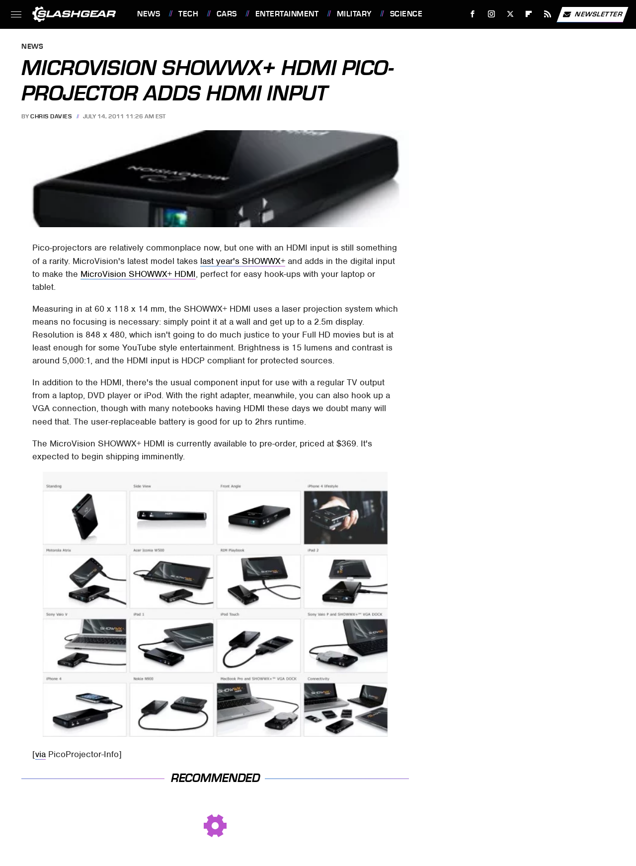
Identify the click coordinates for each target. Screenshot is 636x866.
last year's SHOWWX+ (242, 261)
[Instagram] (491, 14)
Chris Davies (51, 116)
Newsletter (592, 14)
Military (354, 13)
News (148, 13)
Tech (188, 13)
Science (406, 13)
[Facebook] (473, 14)
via (40, 754)
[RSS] (548, 14)
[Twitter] (510, 14)
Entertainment (287, 13)
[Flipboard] (529, 14)
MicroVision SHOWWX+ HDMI (138, 273)
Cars (227, 13)
